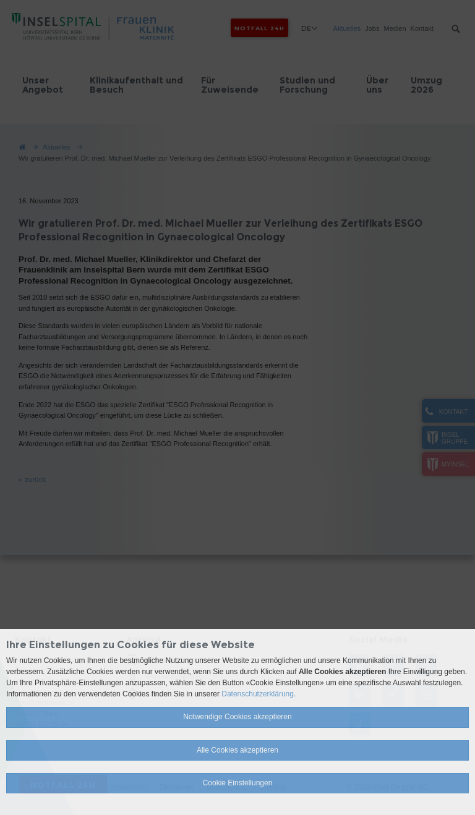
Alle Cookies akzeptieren (237, 750)
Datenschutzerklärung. (258, 694)
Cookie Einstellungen (238, 783)
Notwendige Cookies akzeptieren (237, 716)
